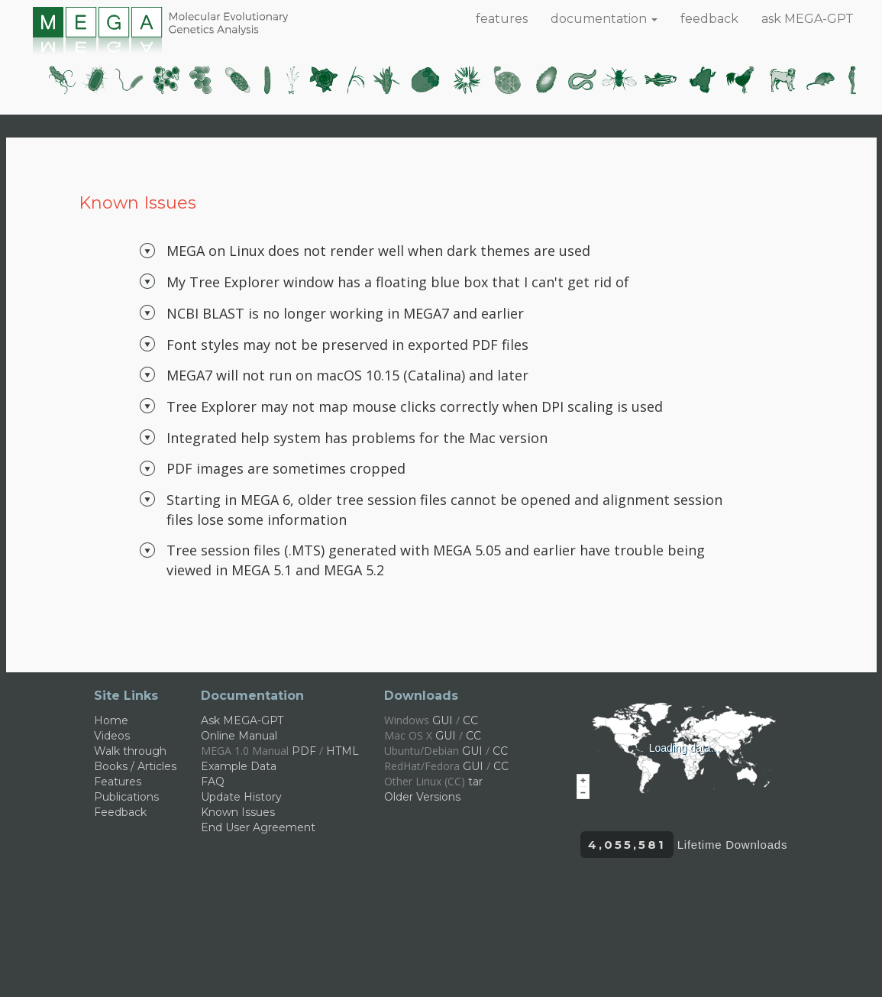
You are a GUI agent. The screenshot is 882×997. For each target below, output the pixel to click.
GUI (442, 720)
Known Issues (238, 812)
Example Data (238, 766)
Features (117, 781)
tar (475, 781)
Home (111, 720)
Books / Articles (135, 766)
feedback (709, 18)
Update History (241, 797)
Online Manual (239, 736)
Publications (126, 797)
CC (470, 720)
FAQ (213, 781)
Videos (112, 736)
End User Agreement (258, 827)
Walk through (130, 751)
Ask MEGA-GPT (242, 720)
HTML (342, 751)
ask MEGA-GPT (807, 18)
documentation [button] (604, 18)
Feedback (120, 812)
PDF (304, 751)
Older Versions (422, 797)
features (502, 18)
